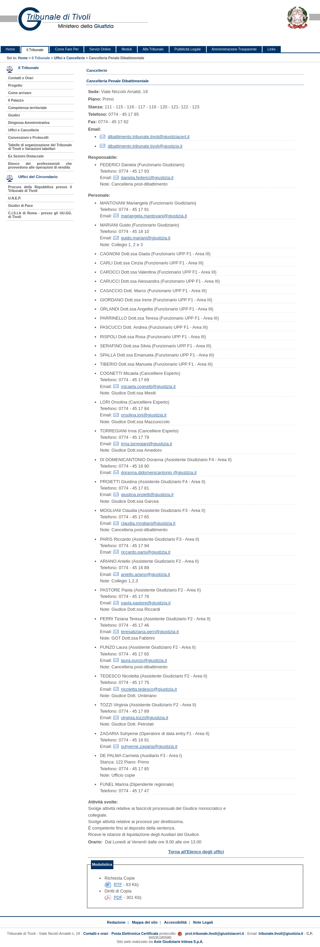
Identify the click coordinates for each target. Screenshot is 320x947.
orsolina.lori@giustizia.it (144, 414)
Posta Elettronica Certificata (135, 933)
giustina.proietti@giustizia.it (147, 494)
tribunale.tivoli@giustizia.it (280, 933)
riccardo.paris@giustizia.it (145, 552)
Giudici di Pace (20, 206)
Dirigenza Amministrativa (28, 123)
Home (10, 49)
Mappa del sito (145, 922)
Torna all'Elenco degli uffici (196, 851)
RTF (118, 884)
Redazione (116, 922)
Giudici (14, 115)
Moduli (126, 49)
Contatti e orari (96, 933)
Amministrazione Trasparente (234, 49)
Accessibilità (175, 922)
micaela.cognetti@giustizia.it (148, 386)
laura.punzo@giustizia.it (144, 660)
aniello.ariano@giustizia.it (145, 574)
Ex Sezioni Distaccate (26, 156)
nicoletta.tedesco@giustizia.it (149, 689)
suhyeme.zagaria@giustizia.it (149, 746)
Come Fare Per (66, 49)
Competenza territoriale (27, 108)
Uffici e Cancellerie (69, 58)
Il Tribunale (34, 50)
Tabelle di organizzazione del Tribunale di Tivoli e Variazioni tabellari (40, 147)
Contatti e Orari (20, 78)
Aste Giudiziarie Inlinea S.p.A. (178, 942)
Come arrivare (19, 93)
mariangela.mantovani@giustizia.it (154, 215)
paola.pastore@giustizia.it (146, 602)
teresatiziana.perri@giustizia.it (150, 631)
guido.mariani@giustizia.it (145, 237)
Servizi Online (100, 49)
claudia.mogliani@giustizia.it (148, 523)
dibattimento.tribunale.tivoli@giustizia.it (145, 146)
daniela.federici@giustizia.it (147, 177)
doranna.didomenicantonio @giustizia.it (159, 472)
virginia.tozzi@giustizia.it (144, 717)
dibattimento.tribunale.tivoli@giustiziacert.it (148, 136)
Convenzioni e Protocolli (28, 137)
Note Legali (203, 922)
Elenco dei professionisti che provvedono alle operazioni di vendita (40, 165)
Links (272, 49)
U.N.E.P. (14, 198)
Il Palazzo (16, 100)
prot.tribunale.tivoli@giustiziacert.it (214, 933)
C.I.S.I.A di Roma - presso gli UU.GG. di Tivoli (40, 215)
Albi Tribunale (153, 49)
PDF (118, 897)
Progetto (15, 85)
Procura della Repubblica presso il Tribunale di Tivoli (40, 189)
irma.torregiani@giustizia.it (146, 443)
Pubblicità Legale (188, 49)
